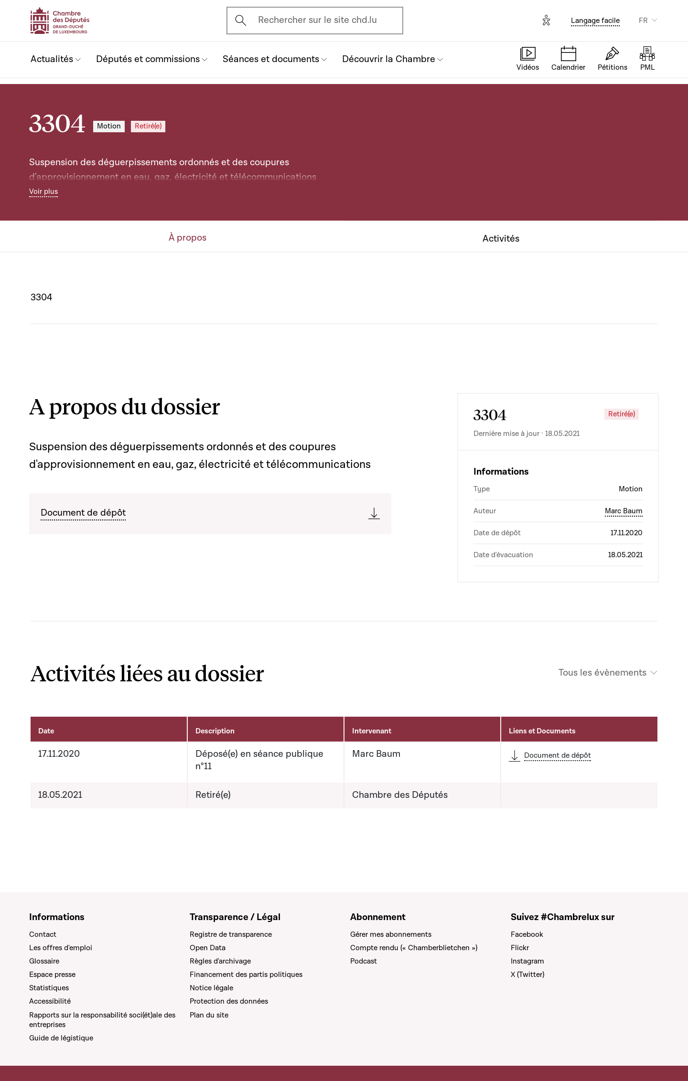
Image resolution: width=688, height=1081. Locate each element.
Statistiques (49, 988)
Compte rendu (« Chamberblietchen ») (413, 948)
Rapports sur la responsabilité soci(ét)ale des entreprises (102, 1019)
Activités (501, 239)
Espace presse (52, 974)
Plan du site (209, 1015)
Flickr (520, 948)
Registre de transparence (231, 934)
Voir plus (43, 191)
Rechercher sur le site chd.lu (317, 20)
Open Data (208, 948)
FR (643, 20)
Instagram (527, 961)
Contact (42, 934)
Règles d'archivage (220, 961)
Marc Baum (624, 511)
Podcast (363, 961)
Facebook (527, 934)
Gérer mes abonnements (390, 934)
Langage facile (595, 20)
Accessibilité (50, 1001)
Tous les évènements (602, 673)
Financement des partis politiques (246, 974)
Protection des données (229, 1001)
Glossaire (44, 961)
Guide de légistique (61, 1038)
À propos (187, 238)
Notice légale (211, 988)
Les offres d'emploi (60, 948)
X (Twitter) (527, 974)
